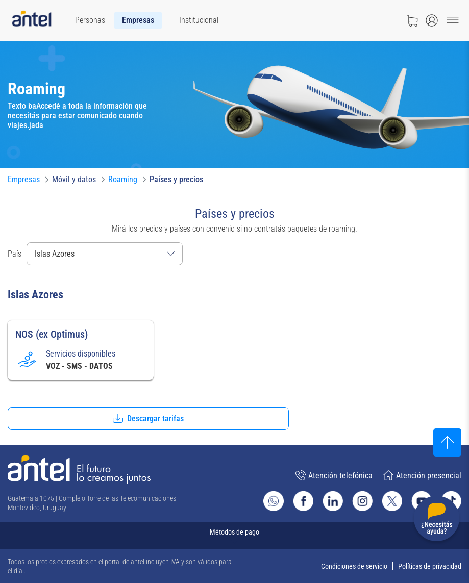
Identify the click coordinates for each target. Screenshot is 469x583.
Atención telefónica (334, 475)
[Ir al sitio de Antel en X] (392, 501)
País (14, 254)
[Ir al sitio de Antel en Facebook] (303, 501)
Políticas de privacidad (429, 566)
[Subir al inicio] (447, 442)
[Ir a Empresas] (24, 179)
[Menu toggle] (452, 20)
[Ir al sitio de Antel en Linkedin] (333, 501)
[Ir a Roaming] (122, 179)
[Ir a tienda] (411, 20)
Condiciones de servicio (354, 566)
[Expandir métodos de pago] (234, 535)
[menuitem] (90, 20)
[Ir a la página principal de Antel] (79, 469)
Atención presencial (422, 475)
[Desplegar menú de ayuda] (436, 520)
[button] (148, 418)
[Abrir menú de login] (432, 20)
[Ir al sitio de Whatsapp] (273, 501)
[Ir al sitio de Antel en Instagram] (362, 501)
